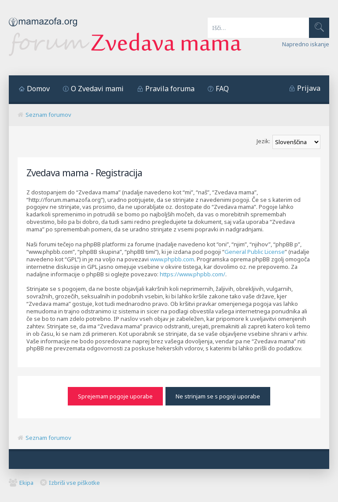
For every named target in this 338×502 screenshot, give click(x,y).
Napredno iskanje (305, 44)
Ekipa (26, 481)
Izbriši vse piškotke (74, 481)
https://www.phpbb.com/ (192, 274)
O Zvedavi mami (97, 88)
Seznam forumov (48, 115)
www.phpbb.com (172, 259)
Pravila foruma (170, 88)
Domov (38, 88)
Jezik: (263, 141)
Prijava (308, 88)
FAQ (222, 88)
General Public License (254, 252)
